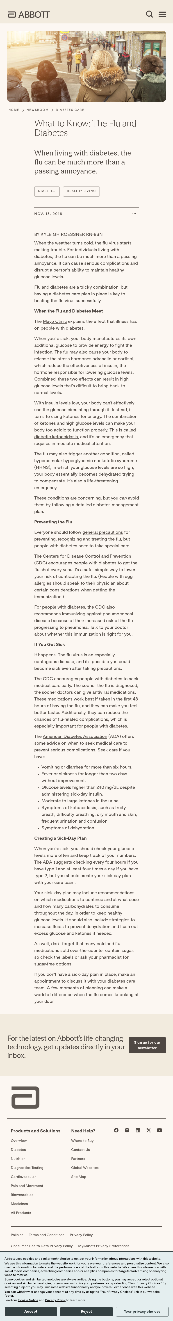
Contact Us (80, 1150)
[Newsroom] (37, 110)
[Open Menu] (162, 14)
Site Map (78, 1177)
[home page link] (29, 14)
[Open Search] (149, 14)
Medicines (19, 1204)
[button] (134, 213)
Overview (19, 1141)
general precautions (102, 532)
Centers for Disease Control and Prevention (87, 556)
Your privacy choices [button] (142, 1311)
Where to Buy (82, 1141)
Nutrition (18, 1159)
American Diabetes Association (75, 736)
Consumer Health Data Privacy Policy (42, 1246)
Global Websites (85, 1168)
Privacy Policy (81, 1235)
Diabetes (18, 1150)
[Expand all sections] (164, 1008)
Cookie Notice (28, 1300)
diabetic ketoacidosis (56, 437)
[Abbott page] (116, 1131)
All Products (21, 1213)
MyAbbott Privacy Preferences (104, 1246)
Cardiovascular (23, 1177)
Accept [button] (30, 1311)
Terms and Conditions (46, 1235)
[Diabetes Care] (70, 110)
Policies (17, 1235)
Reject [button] (86, 1311)
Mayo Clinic (55, 321)
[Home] (14, 110)
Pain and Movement (27, 1186)
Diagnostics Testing (27, 1168)
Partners (78, 1159)
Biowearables (22, 1195)
